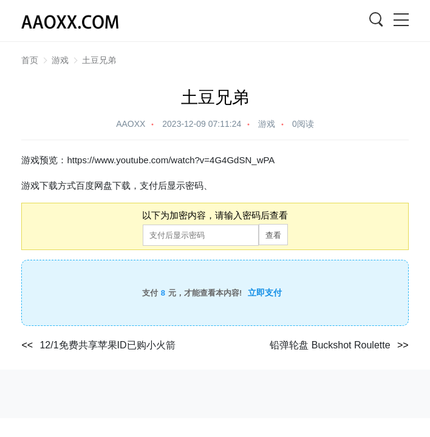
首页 (29, 60)
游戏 (60, 60)
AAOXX (130, 124)
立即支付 (265, 292)
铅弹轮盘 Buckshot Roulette (330, 345)
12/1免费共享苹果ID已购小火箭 (107, 345)
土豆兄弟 (99, 60)
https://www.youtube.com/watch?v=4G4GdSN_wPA (171, 160)
